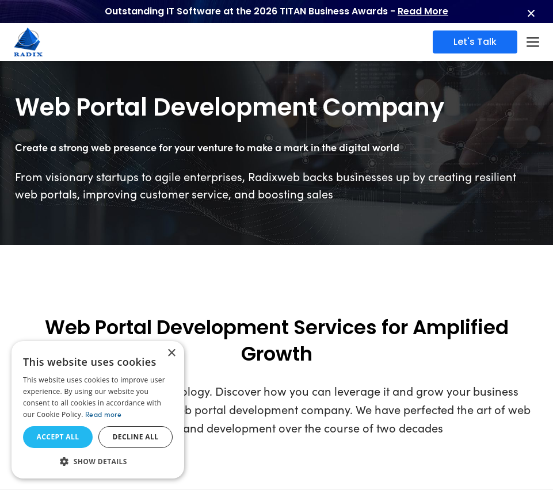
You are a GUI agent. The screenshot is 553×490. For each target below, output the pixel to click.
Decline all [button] (136, 437)
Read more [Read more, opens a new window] (103, 414)
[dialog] (98, 409)
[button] (98, 461)
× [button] (171, 353)
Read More (423, 11)
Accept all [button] (58, 437)
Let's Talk (475, 41)
